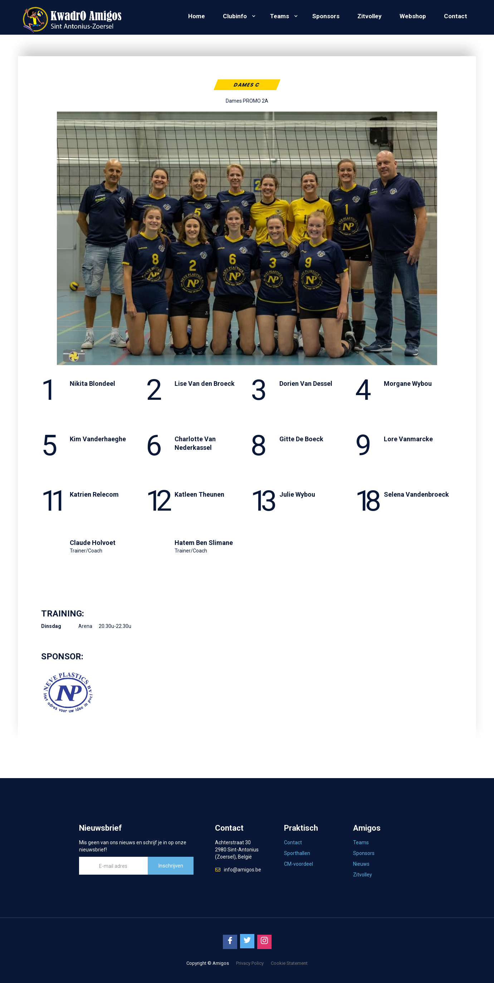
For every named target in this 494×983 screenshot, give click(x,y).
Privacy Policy (250, 963)
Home (196, 16)
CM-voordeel (298, 864)
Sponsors (325, 16)
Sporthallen (297, 853)
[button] (237, 16)
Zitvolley (369, 16)
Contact (455, 16)
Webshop (413, 16)
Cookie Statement (289, 963)
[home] (71, 17)
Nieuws (361, 864)
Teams (279, 16)
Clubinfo (235, 16)
